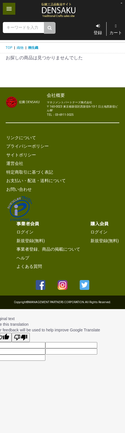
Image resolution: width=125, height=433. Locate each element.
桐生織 (33, 48)
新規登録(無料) (30, 240)
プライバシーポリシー (27, 146)
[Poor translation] (21, 337)
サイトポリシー (21, 155)
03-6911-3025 (64, 115)
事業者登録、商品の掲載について (48, 249)
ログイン (24, 232)
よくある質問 (29, 266)
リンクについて (21, 137)
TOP (9, 48)
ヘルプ (22, 258)
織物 (20, 48)
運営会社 (14, 163)
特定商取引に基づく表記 (29, 172)
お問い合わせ (19, 189)
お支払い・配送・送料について (36, 180)
